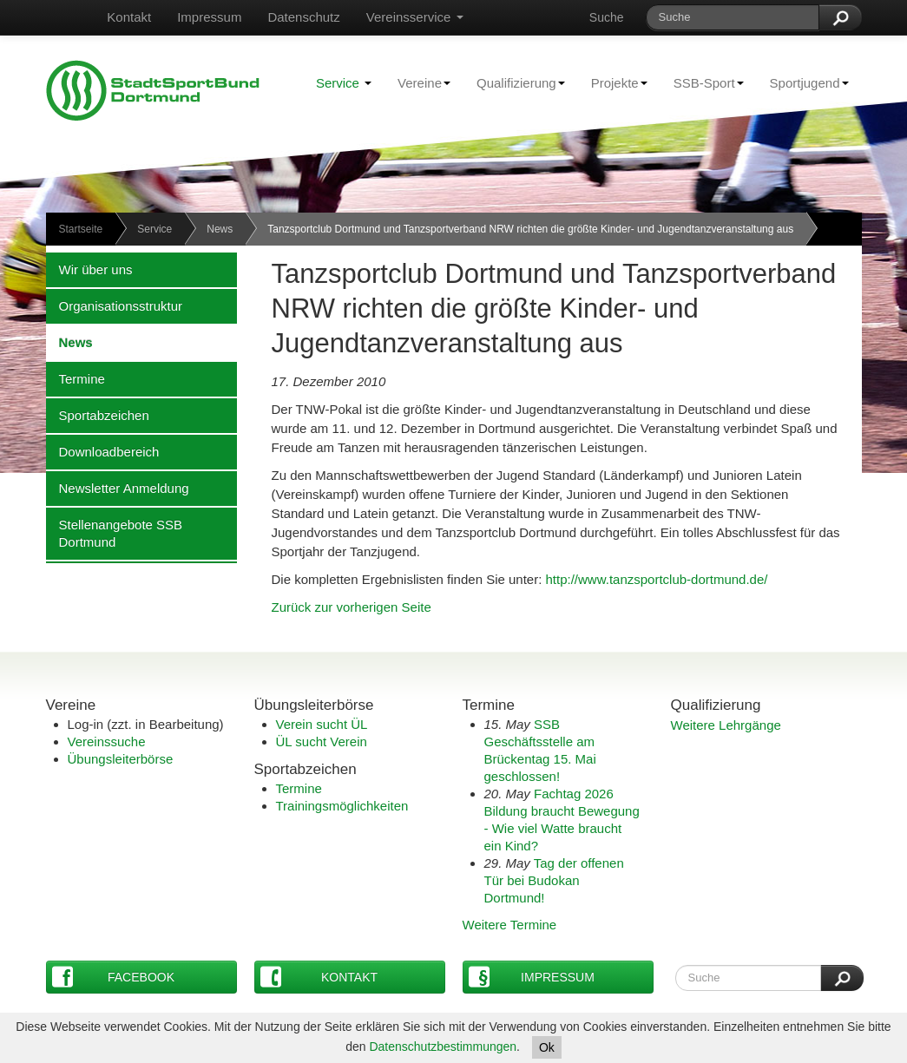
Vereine (417, 82)
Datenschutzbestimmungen (442, 1046)
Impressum (209, 17)
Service (343, 82)
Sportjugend (803, 82)
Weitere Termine (510, 924)
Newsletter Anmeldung (117, 487)
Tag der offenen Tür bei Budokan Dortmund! (554, 880)
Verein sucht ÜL (322, 724)
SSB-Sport (702, 82)
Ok (547, 1047)
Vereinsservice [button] (414, 17)
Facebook (113, 977)
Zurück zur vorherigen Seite (351, 607)
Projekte (612, 82)
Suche (606, 17)
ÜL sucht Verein (321, 741)
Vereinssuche (107, 741)
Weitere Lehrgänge (726, 725)
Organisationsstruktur (114, 305)
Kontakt (129, 17)
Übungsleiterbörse (121, 758)
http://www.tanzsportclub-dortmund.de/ (657, 579)
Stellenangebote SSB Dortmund (114, 532)
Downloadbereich (103, 451)
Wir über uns (89, 269)
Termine (75, 378)
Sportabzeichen (97, 415)
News (220, 229)
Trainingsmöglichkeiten (342, 805)
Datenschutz (303, 17)
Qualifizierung (514, 82)
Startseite (81, 229)
